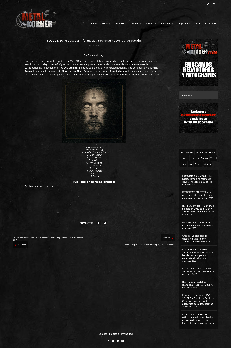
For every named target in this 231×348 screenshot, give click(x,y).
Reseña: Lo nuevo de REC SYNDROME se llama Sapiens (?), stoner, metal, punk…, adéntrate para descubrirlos (198, 300)
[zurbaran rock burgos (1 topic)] (205, 152)
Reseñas (137, 23)
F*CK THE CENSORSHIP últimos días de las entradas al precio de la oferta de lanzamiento (197, 319)
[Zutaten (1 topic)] (198, 164)
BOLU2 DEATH (77, 60)
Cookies (102, 333)
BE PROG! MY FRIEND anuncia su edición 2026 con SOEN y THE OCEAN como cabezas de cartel (198, 210)
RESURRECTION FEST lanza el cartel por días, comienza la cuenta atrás (198, 195)
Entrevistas (167, 23)
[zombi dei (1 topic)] (184, 158)
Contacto (210, 23)
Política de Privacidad (121, 333)
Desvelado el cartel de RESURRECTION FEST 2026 (196, 283)
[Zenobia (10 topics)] (204, 158)
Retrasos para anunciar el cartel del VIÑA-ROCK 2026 (196, 224)
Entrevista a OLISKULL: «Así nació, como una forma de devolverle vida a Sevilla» (197, 178)
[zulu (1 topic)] (190, 164)
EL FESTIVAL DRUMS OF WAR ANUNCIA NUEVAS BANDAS (197, 270)
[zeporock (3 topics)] (195, 158)
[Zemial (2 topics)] (213, 158)
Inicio (93, 23)
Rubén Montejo (96, 55)
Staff (198, 23)
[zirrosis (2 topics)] (207, 164)
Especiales (185, 23)
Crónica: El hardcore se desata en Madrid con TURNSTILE (194, 238)
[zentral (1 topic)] (183, 164)
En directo (121, 23)
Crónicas (151, 23)
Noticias (106, 23)
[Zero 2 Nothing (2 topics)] (186, 152)
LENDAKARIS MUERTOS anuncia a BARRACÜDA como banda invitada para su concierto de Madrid (198, 254)
